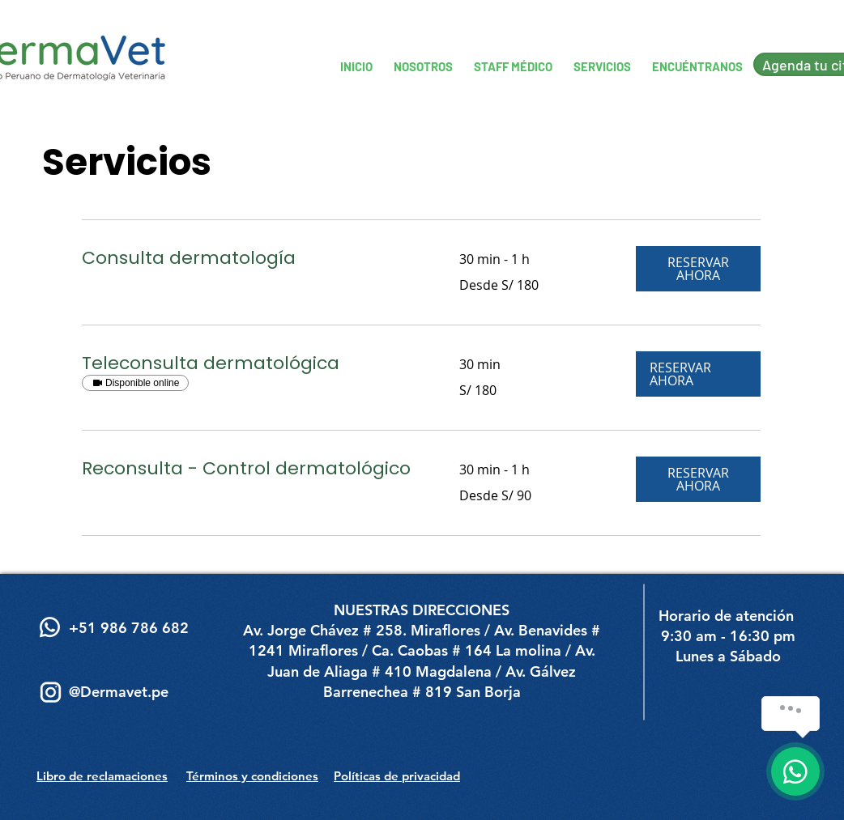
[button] (698, 268)
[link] (251, 258)
